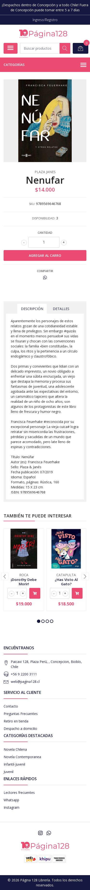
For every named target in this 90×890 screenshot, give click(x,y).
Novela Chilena (15, 749)
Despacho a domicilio (20, 728)
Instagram (11, 807)
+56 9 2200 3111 (24, 674)
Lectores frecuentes (19, 792)
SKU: (32, 204)
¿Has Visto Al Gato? (66, 581)
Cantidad (45, 233)
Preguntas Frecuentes (21, 713)
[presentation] (4, 576)
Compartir (45, 271)
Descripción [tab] (32, 308)
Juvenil (8, 771)
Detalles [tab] (61, 308)
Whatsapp (11, 800)
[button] (38, 621)
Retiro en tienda (16, 721)
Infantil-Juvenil (14, 764)
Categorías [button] (45, 65)
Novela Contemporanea (22, 757)
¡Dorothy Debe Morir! (24, 581)
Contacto (11, 706)
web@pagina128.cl (25, 681)
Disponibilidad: (43, 218)
